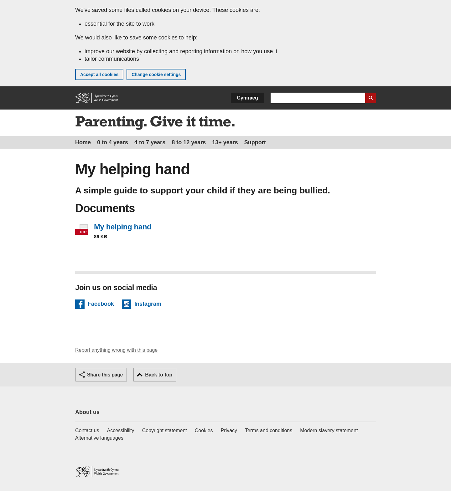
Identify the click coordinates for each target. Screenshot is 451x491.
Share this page (105, 374)
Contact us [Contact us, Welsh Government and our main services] (87, 430)
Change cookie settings (156, 74)
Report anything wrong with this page (116, 350)
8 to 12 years (189, 142)
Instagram (147, 304)
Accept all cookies (99, 74)
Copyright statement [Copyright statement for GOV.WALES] (164, 430)
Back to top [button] (158, 374)
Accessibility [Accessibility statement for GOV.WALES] (120, 430)
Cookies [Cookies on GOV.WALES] (204, 430)
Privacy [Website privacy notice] (229, 430)
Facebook (101, 304)
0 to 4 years (112, 142)
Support (255, 142)
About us (87, 412)
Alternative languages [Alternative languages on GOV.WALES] (99, 438)
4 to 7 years (149, 142)
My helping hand (122, 226)
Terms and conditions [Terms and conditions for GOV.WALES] (268, 430)
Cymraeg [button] (247, 97)
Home (83, 142)
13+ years (225, 142)
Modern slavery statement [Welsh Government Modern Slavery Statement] (329, 430)
